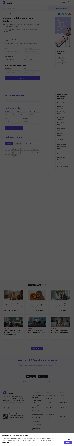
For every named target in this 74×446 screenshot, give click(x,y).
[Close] (72, 435)
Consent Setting (6, 442)
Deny (69, 439)
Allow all (68, 442)
